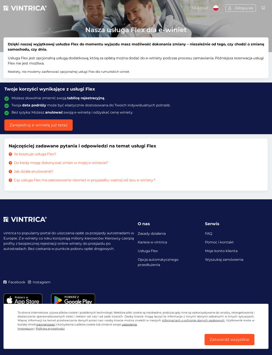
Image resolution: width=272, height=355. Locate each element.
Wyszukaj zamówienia (224, 260)
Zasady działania (152, 233)
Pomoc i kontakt (219, 242)
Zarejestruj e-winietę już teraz (38, 125)
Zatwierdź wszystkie (229, 339)
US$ (200, 8)
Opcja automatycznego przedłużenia (158, 262)
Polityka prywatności (50, 328)
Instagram (39, 282)
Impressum (26, 328)
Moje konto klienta (221, 251)
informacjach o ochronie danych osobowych (193, 320)
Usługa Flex (148, 251)
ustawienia (129, 324)
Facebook (14, 282)
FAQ (208, 233)
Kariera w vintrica (152, 242)
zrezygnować (45, 324)
